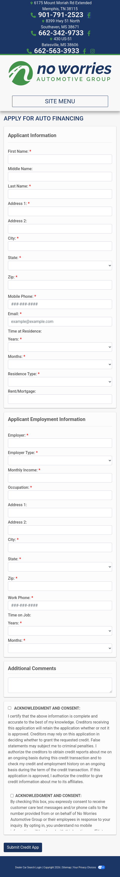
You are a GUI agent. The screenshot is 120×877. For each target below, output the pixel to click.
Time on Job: (19, 615)
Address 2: (17, 221)
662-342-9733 (61, 33)
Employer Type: (21, 452)
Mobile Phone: (20, 296)
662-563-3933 (56, 51)
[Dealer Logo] (60, 73)
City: (12, 238)
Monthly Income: (23, 470)
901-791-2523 (61, 15)
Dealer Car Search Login (28, 867)
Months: (15, 356)
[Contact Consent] (12, 795)
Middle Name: (20, 168)
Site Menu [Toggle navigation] (60, 101)
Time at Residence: (25, 331)
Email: (13, 313)
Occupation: (18, 487)
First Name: (18, 151)
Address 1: (17, 203)
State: (13, 257)
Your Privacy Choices (89, 867)
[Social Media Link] (88, 33)
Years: (13, 339)
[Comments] (60, 685)
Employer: (16, 435)
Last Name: (18, 186)
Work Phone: (19, 597)
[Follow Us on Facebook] (88, 15)
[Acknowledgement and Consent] (9, 708)
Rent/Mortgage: (22, 391)
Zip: (11, 277)
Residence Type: (22, 374)
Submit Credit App (23, 847)
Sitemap (66, 867)
